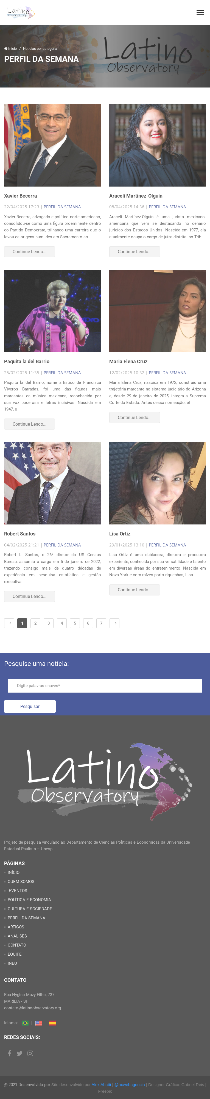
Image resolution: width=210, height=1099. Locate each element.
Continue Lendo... (29, 251)
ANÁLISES (17, 936)
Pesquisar (30, 706)
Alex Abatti (101, 1084)
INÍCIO (13, 872)
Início (11, 49)
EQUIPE (15, 954)
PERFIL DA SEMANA (62, 206)
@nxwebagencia (129, 1084)
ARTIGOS (16, 927)
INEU (12, 963)
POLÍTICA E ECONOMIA (29, 899)
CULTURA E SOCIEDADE (30, 908)
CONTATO (17, 945)
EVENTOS (17, 890)
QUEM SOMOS (21, 881)
